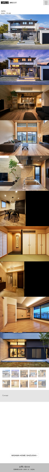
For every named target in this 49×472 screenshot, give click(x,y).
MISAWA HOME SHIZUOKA (23, 455)
